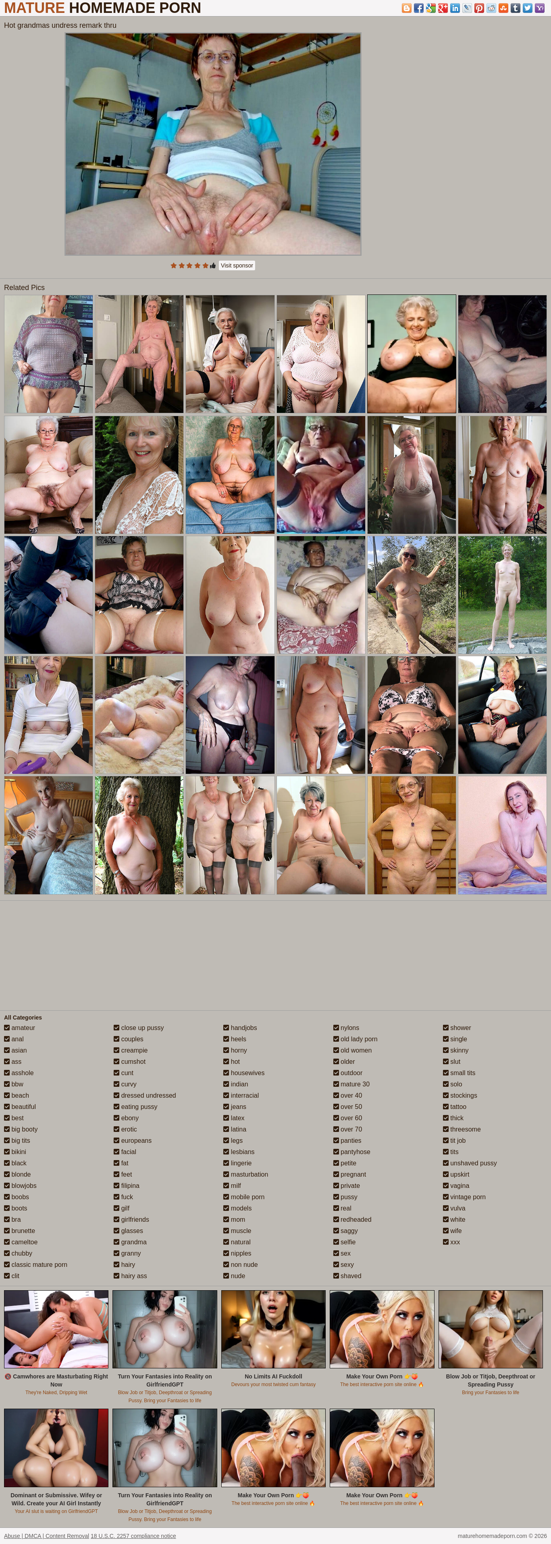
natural (236, 1242)
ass (12, 1061)
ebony (126, 1118)
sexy (343, 1264)
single (455, 1039)
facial (125, 1151)
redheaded (352, 1219)
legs (233, 1140)
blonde (17, 1174)
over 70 (347, 1129)
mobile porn (243, 1197)
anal (14, 1039)
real (342, 1208)
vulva (454, 1208)
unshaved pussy (470, 1163)
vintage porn (464, 1197)
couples (128, 1039)
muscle (237, 1230)
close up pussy (139, 1027)
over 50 (347, 1106)
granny (127, 1253)
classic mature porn (35, 1264)
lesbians (238, 1151)
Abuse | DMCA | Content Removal (46, 1536)
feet (123, 1174)
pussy (345, 1197)
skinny (456, 1050)
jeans (234, 1106)
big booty (20, 1129)
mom (234, 1219)
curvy (125, 1084)
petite (345, 1163)
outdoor (348, 1072)
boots (15, 1208)
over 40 (347, 1095)
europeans (133, 1140)
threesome (462, 1129)
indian (235, 1084)
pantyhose (351, 1151)
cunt (123, 1072)
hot (231, 1061)
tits (451, 1151)
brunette (19, 1230)
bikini (15, 1151)
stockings (460, 1095)
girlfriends (131, 1219)
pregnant (349, 1174)
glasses (128, 1230)
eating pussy (135, 1106)
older (344, 1061)
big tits (17, 1140)
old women (352, 1050)
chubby (18, 1253)
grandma (130, 1242)
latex (233, 1118)
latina (234, 1129)
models (237, 1208)
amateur (19, 1027)
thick (453, 1118)
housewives (243, 1072)
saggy (345, 1230)
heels (234, 1039)
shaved (347, 1276)
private (346, 1185)
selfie (344, 1242)
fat (121, 1163)
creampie (131, 1050)
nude (234, 1276)
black (15, 1163)
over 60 (347, 1118)
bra (12, 1219)
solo (452, 1084)
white (454, 1219)
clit (11, 1276)
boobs (16, 1197)
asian (15, 1050)
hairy (124, 1264)
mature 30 (351, 1084)
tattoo (454, 1106)
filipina (126, 1185)
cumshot (130, 1061)
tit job (454, 1140)
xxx (451, 1242)
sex (342, 1253)
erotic (125, 1129)
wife (452, 1230)
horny (235, 1050)
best (14, 1118)
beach (16, 1095)
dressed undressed (145, 1095)
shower (457, 1027)
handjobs (240, 1027)
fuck (123, 1197)
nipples (237, 1253)
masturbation (245, 1174)
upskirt (456, 1174)
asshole (19, 1072)
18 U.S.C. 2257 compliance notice (133, 1536)
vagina (456, 1185)
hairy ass (130, 1276)
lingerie (237, 1163)
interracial (241, 1095)
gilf (121, 1208)
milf (232, 1185)
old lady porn (355, 1039)
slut (451, 1061)
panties (347, 1140)
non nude (240, 1264)
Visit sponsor (237, 265)
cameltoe (20, 1242)
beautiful (20, 1106)
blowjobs (20, 1185)
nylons (346, 1027)
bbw (13, 1084)
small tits (459, 1072)
